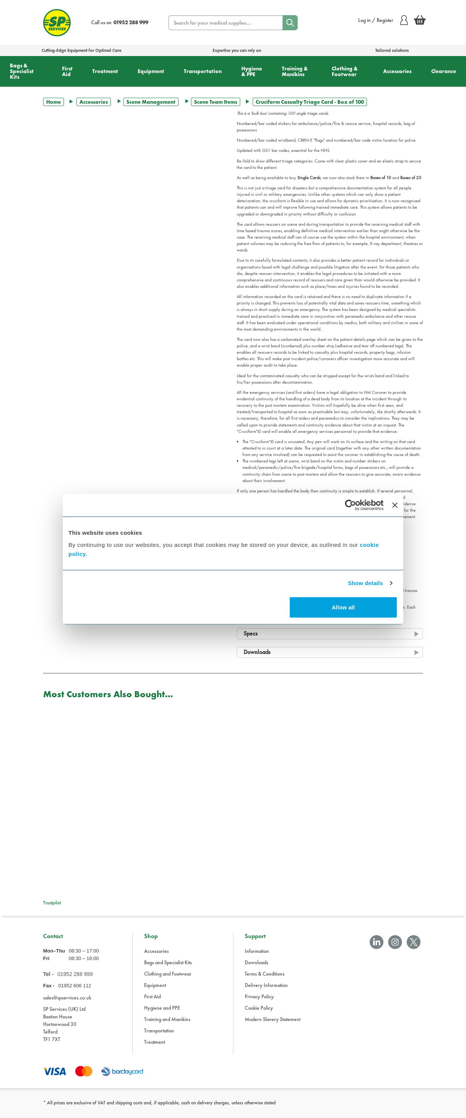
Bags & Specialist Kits (22, 71)
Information (257, 951)
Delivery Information (266, 985)
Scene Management (151, 101)
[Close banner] (395, 505)
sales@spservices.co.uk (67, 997)
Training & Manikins (295, 71)
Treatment (105, 71)
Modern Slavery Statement (272, 1019)
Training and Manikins (167, 1019)
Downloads (256, 962)
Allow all (343, 607)
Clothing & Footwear (345, 71)
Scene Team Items (215, 101)
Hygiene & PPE (251, 71)
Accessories (397, 71)
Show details (365, 583)
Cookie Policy (259, 1007)
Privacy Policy (259, 996)
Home (53, 101)
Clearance (443, 71)
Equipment (151, 71)
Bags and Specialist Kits (168, 962)
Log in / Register (383, 20)
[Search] (290, 22)
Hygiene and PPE (162, 1007)
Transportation (203, 71)
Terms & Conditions (264, 973)
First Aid (67, 71)
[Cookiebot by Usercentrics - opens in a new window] (350, 505)
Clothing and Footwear (167, 973)
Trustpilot (52, 902)
